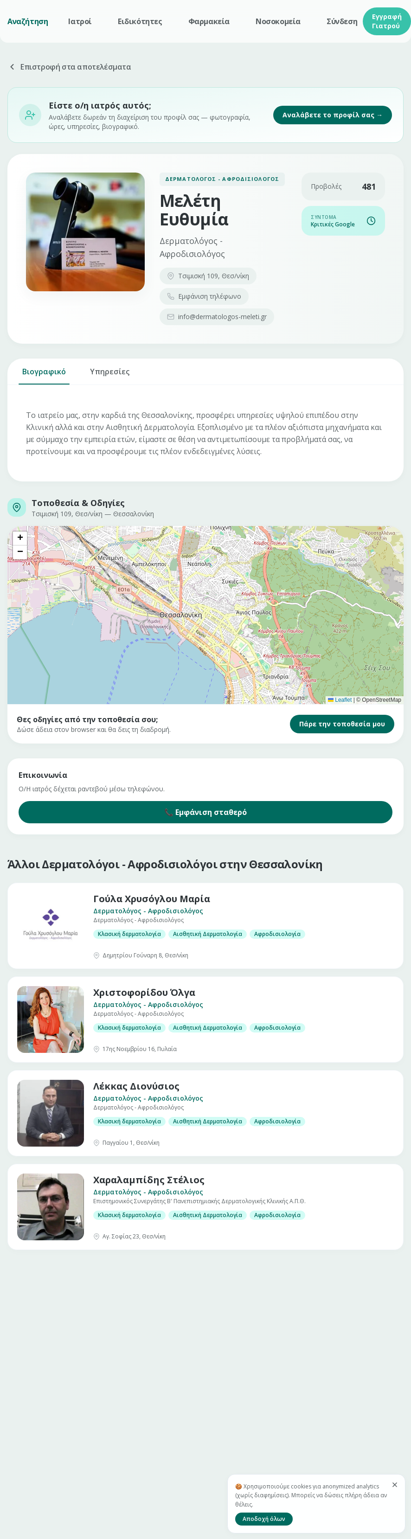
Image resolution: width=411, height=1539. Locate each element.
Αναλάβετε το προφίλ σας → (333, 114)
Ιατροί (80, 21)
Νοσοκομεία (278, 21)
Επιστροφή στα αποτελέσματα (69, 67)
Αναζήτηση (27, 21)
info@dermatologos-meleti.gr (217, 316)
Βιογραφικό (44, 375)
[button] (20, 538)
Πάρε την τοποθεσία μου (342, 723)
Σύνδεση (342, 21)
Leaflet (340, 700)
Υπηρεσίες (109, 375)
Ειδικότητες (140, 21)
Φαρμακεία (209, 21)
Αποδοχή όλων (264, 1519)
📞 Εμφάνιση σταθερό (205, 812)
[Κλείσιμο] (394, 1484)
